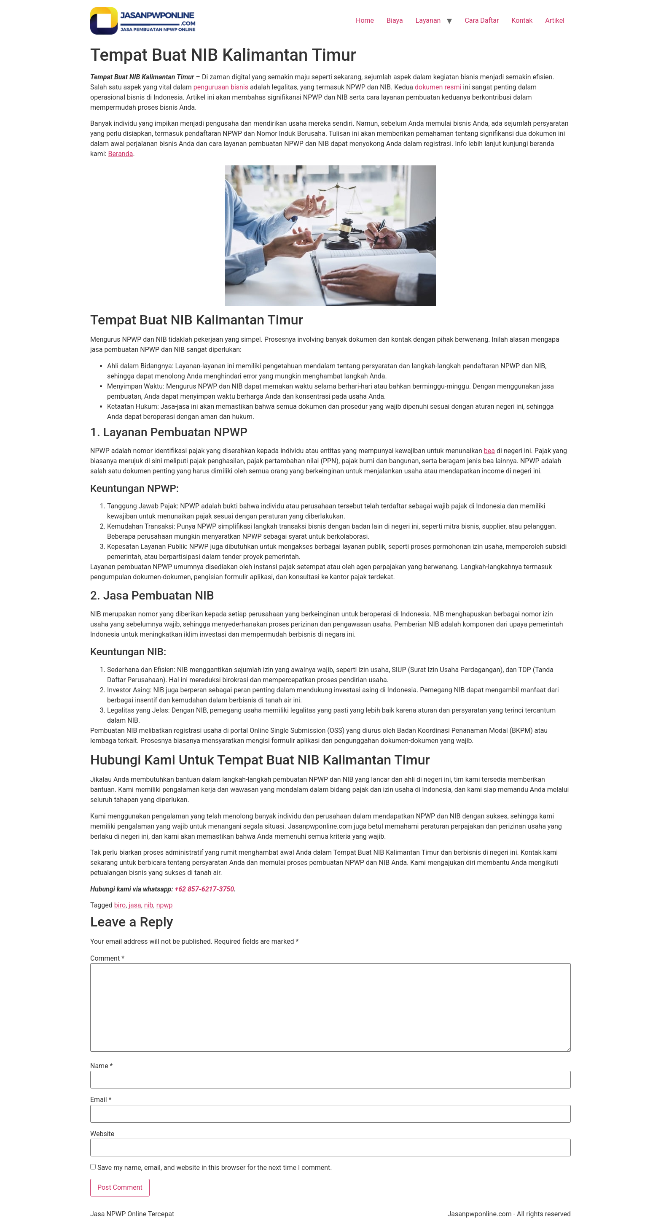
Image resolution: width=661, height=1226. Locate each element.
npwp (164, 905)
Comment (107, 958)
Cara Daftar (482, 20)
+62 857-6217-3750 (204, 889)
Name (101, 1066)
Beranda (120, 154)
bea (489, 451)
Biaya (395, 20)
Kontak (521, 20)
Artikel (554, 20)
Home (365, 20)
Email (100, 1099)
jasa (135, 905)
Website (102, 1134)
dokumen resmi (438, 87)
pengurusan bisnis (220, 87)
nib (148, 905)
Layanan (428, 20)
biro (120, 905)
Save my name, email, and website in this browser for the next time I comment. (214, 1167)
